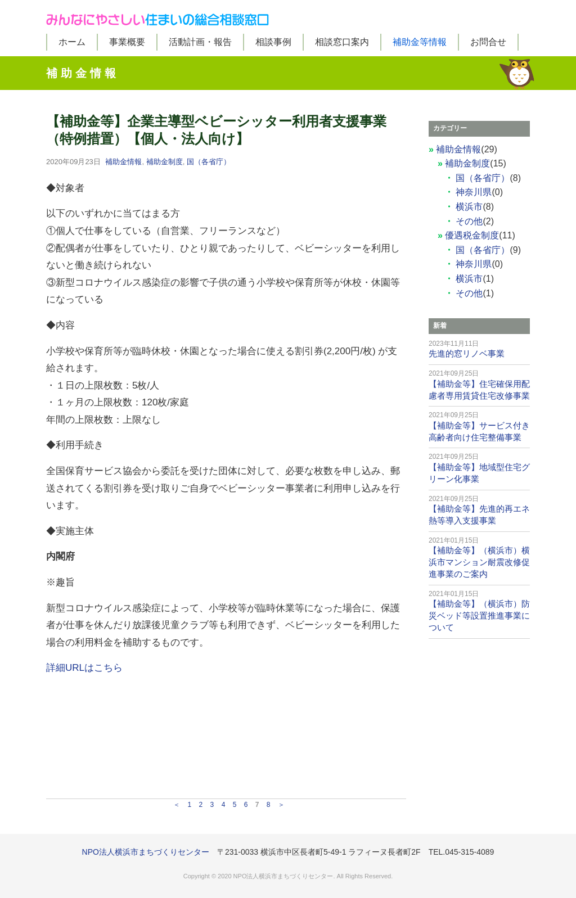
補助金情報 (123, 161)
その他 (469, 221)
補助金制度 (164, 161)
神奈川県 (474, 192)
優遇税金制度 (472, 235)
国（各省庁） (209, 161)
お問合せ (488, 42)
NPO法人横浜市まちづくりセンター (145, 851)
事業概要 (127, 42)
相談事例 (273, 42)
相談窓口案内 (342, 42)
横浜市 (469, 206)
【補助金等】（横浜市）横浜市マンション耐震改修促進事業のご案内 (479, 562)
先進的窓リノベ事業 (467, 353)
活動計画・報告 (200, 42)
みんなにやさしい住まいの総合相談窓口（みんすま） (288, 17)
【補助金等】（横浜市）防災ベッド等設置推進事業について (479, 615)
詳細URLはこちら (84, 667)
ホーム (72, 42)
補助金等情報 (420, 42)
